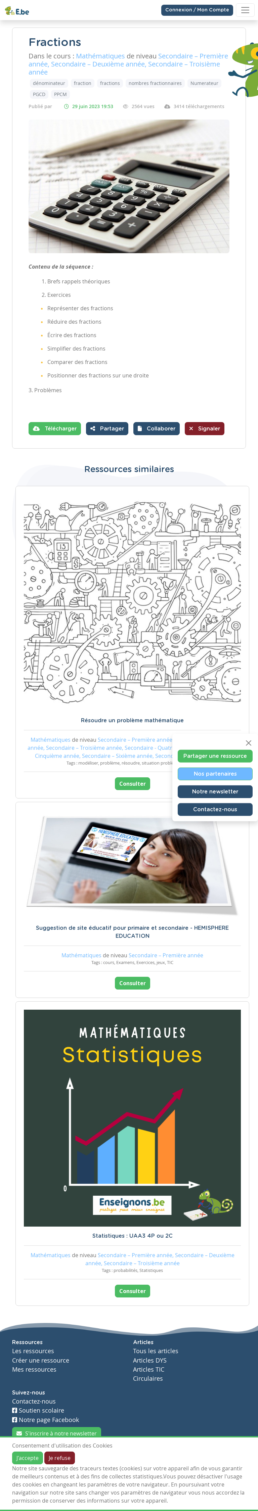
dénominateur (49, 83)
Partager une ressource (215, 756)
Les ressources (33, 1351)
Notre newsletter (215, 791)
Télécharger (55, 428)
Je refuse (60, 1458)
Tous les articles (155, 1351)
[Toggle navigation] (245, 10)
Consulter (132, 783)
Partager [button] (107, 428)
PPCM (60, 94)
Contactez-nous (215, 809)
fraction (82, 83)
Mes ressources (34, 1369)
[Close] (249, 743)
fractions (110, 83)
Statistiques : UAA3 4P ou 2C (132, 1236)
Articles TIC (148, 1369)
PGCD (39, 94)
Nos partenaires (215, 774)
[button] (156, 428)
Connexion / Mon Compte (197, 10)
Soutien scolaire (38, 1410)
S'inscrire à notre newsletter (56, 1433)
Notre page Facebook (45, 1420)
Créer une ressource (40, 1360)
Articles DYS (150, 1360)
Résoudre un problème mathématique (132, 720)
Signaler (204, 428)
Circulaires (148, 1378)
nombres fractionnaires (155, 83)
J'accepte (27, 1458)
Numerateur (204, 83)
